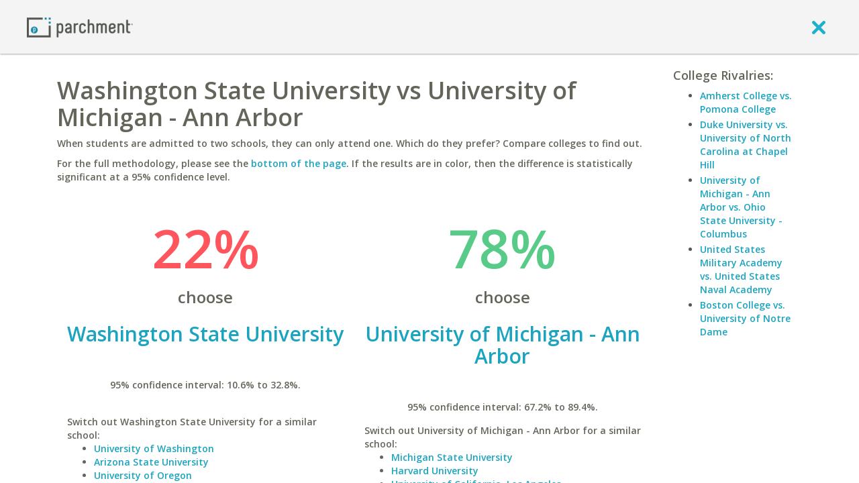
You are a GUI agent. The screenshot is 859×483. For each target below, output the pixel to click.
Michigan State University (452, 457)
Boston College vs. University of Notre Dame (745, 318)
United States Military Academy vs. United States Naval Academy (741, 269)
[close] (818, 27)
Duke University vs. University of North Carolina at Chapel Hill (745, 144)
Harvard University (434, 470)
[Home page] (80, 26)
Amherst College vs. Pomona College (746, 102)
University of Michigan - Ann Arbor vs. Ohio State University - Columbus (741, 207)
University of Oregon (143, 475)
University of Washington (154, 448)
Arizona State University (151, 461)
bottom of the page (298, 163)
